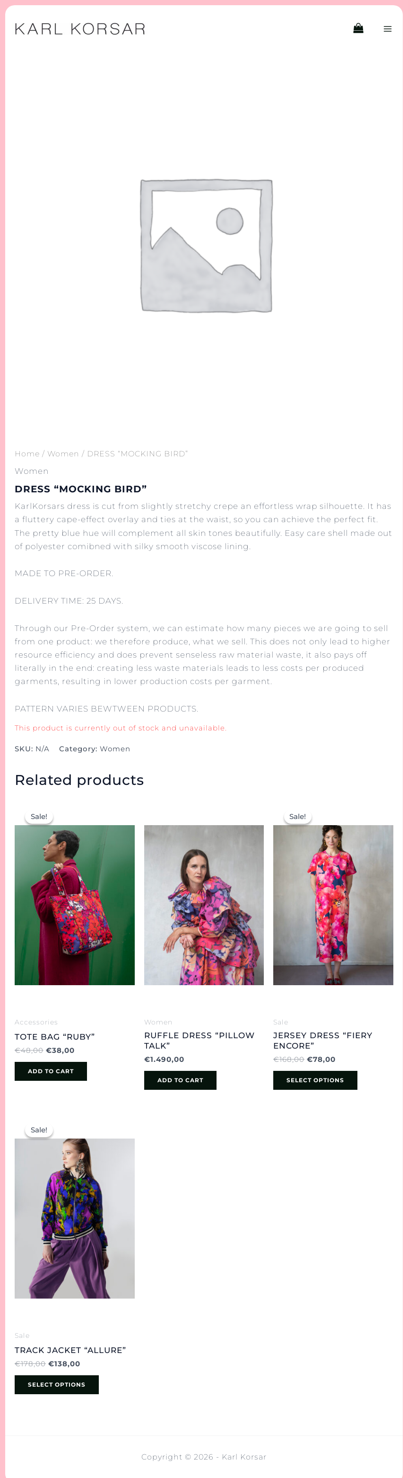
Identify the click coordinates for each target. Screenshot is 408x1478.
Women (63, 453)
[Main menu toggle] (387, 28)
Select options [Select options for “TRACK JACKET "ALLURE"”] (57, 1384)
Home (27, 453)
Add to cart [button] (51, 1071)
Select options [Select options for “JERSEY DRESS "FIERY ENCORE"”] (315, 1080)
